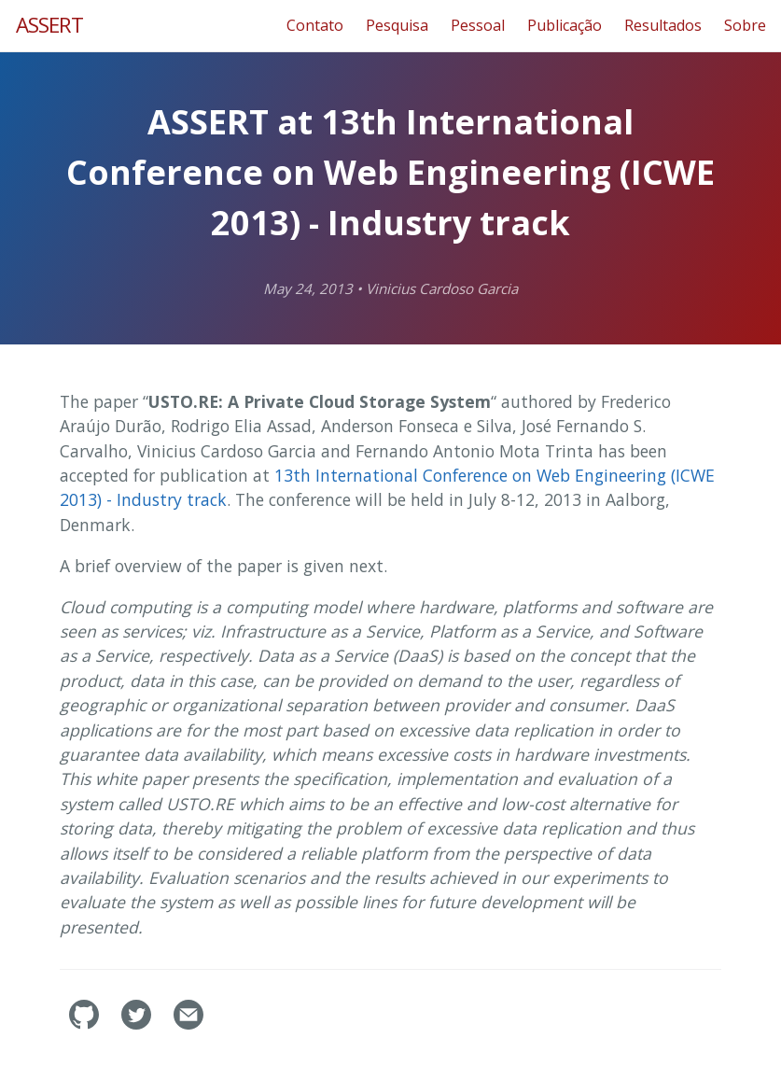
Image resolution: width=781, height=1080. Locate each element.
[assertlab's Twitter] (138, 1024)
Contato (314, 25)
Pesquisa (397, 25)
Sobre (745, 25)
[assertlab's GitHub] (86, 1024)
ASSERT (49, 24)
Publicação (564, 25)
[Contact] (188, 1024)
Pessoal (478, 25)
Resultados (663, 25)
